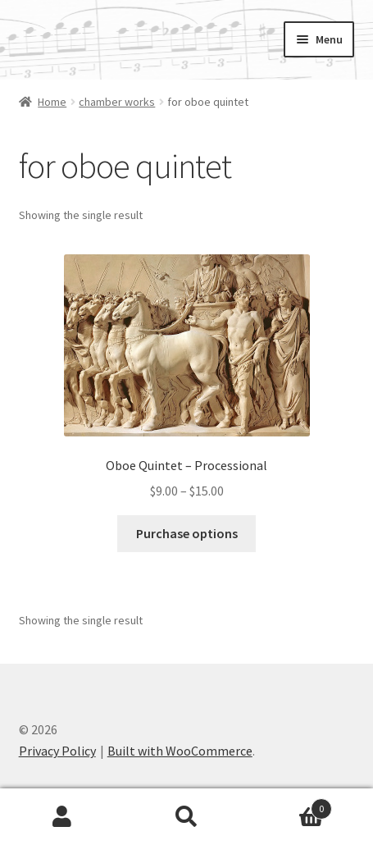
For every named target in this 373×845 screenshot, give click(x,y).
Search (187, 817)
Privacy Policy (57, 750)
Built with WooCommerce (179, 750)
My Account (62, 817)
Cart (290, 805)
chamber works (117, 101)
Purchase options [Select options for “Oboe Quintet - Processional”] (187, 533)
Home (52, 101)
